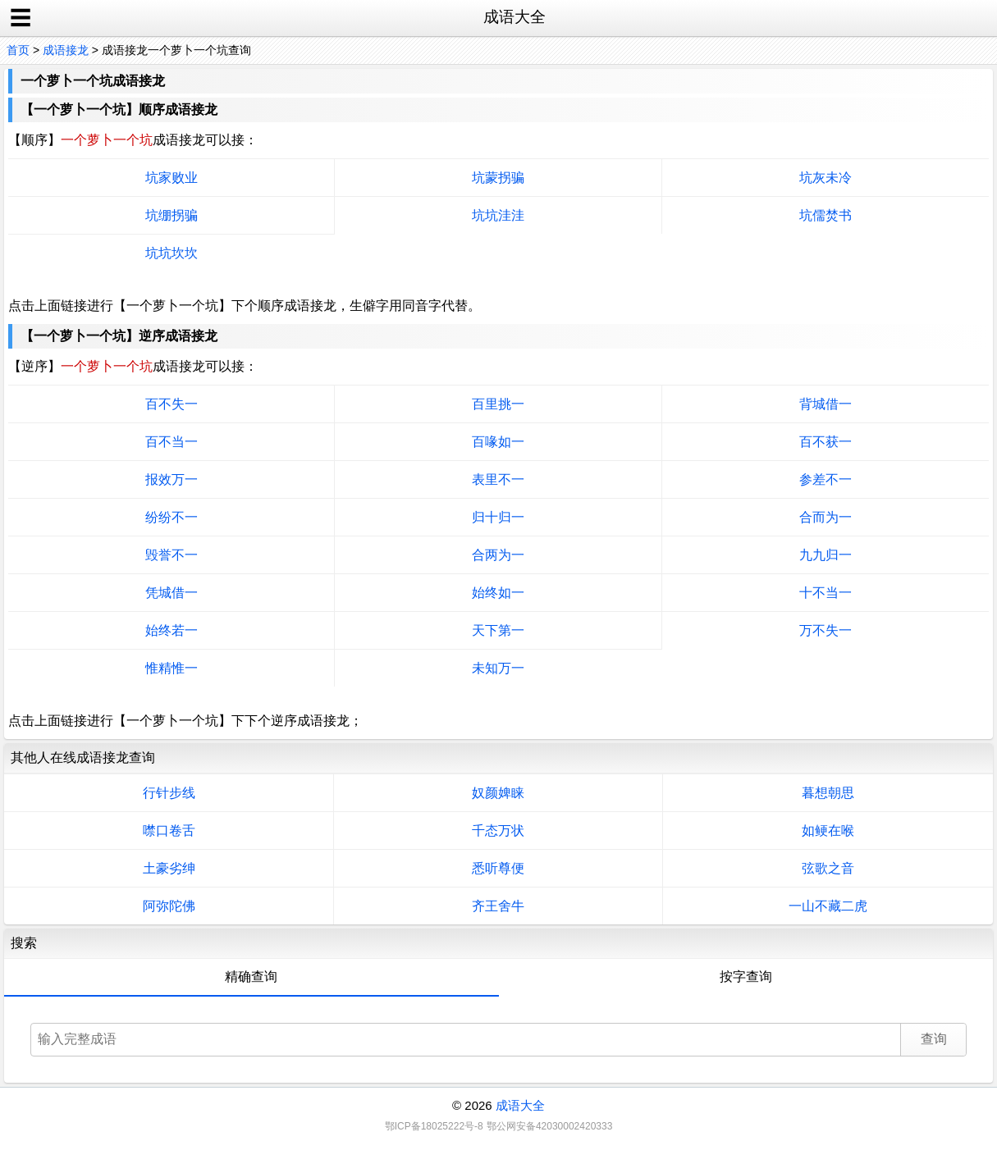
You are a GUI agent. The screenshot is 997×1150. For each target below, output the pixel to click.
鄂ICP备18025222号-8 (434, 1126)
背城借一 (825, 404)
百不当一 (171, 442)
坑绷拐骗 (171, 215)
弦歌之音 (828, 868)
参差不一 (825, 479)
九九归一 (825, 555)
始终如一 (498, 593)
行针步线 (169, 793)
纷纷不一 (171, 517)
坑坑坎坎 (171, 253)
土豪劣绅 (169, 868)
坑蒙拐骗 (498, 178)
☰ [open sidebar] (20, 18)
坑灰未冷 (825, 178)
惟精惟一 (171, 668)
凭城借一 (171, 593)
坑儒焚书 (825, 215)
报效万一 (171, 479)
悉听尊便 (498, 868)
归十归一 (498, 517)
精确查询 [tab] (251, 976)
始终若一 (171, 630)
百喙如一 (498, 442)
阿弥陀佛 (169, 906)
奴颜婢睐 (498, 793)
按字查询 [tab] (746, 976)
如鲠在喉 (828, 830)
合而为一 (825, 517)
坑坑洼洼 (498, 215)
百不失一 (171, 404)
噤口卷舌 (169, 830)
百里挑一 (498, 404)
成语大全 (520, 1105)
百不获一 (825, 442)
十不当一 (825, 593)
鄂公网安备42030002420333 (549, 1126)
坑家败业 (171, 178)
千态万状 (498, 830)
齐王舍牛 (498, 906)
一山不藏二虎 (828, 906)
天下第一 (498, 630)
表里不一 (498, 479)
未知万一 (498, 668)
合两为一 (498, 555)
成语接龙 (66, 50)
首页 (18, 50)
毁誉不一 (171, 555)
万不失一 (825, 630)
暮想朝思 (828, 793)
